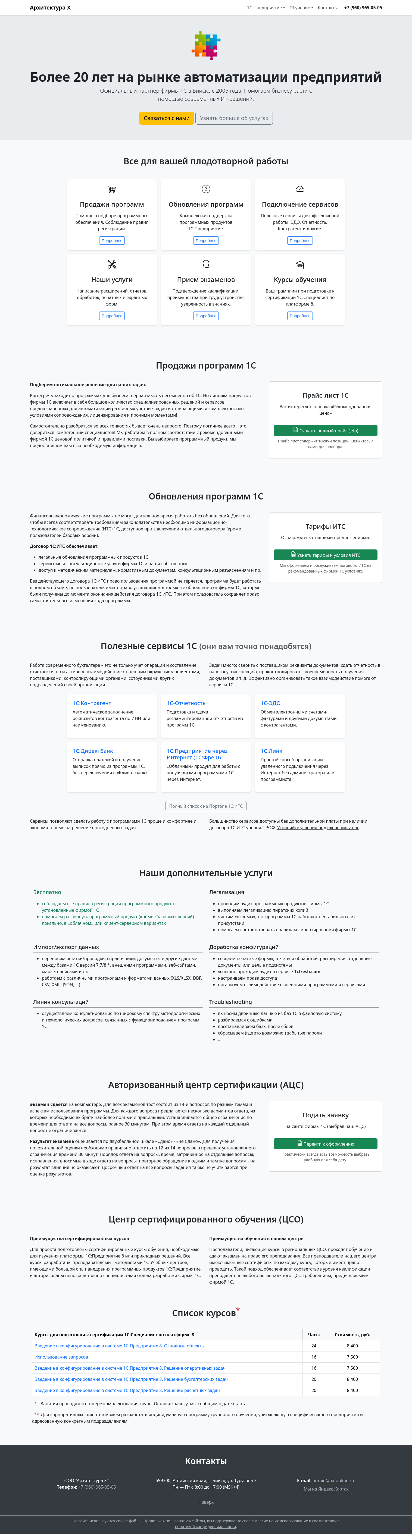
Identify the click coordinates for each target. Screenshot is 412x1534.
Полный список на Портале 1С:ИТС (206, 806)
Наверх (206, 1502)
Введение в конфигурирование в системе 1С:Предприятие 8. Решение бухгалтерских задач (131, 1379)
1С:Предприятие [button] (264, 8)
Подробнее (112, 240)
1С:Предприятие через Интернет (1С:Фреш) (197, 754)
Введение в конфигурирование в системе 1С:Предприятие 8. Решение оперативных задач (130, 1368)
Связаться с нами (167, 118)
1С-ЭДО (271, 703)
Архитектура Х (50, 7)
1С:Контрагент (92, 703)
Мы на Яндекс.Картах (326, 1489)
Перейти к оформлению (325, 1143)
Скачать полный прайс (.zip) (325, 430)
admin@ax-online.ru (333, 1480)
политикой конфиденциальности (205, 1526)
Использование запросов (61, 1357)
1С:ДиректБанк (93, 751)
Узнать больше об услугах (234, 118)
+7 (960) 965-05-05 (363, 8)
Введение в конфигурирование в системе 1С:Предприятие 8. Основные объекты (120, 1346)
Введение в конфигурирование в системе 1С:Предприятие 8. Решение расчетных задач (127, 1390)
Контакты (328, 8)
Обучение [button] (299, 8)
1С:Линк (271, 751)
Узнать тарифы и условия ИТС (325, 554)
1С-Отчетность (186, 703)
